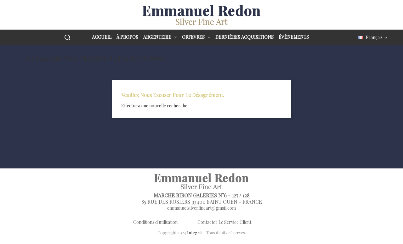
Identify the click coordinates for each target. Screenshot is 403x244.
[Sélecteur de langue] (373, 37)
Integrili (194, 232)
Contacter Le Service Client (224, 222)
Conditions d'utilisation (155, 222)
